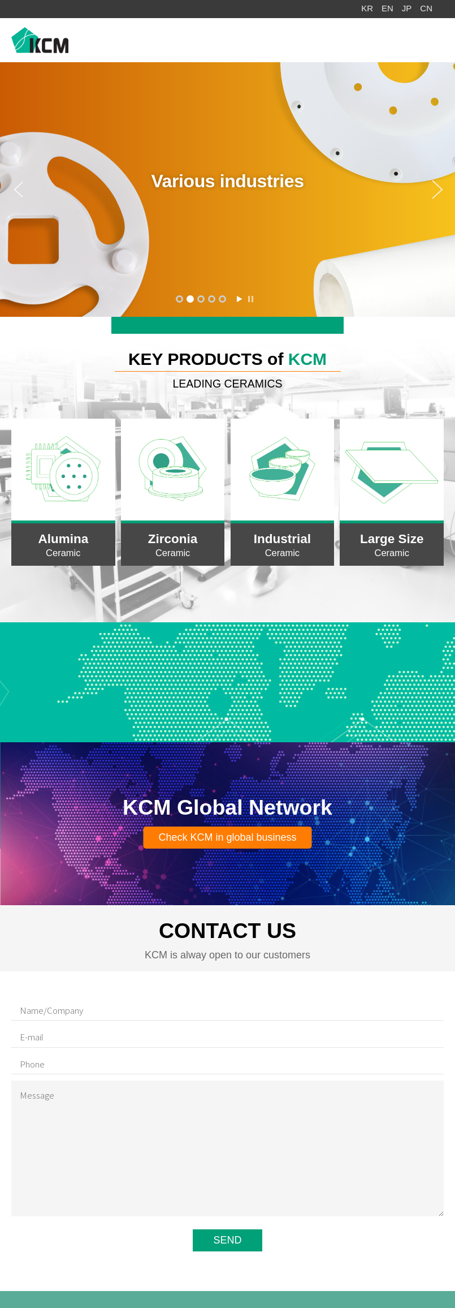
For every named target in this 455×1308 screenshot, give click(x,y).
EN (387, 8)
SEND (227, 1240)
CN (426, 8)
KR (367, 8)
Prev (11, 189)
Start (239, 299)
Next (443, 189)
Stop (251, 299)
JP (407, 8)
